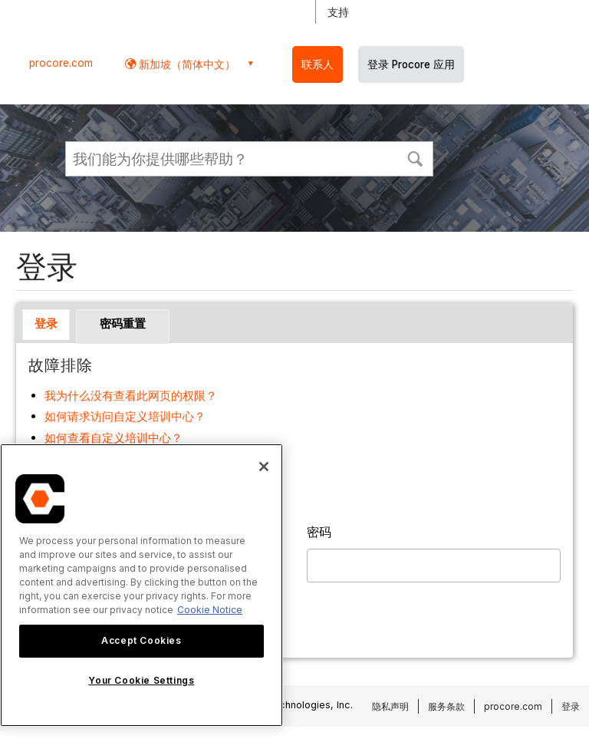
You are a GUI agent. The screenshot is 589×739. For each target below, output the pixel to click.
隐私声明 (390, 706)
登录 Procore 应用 (411, 64)
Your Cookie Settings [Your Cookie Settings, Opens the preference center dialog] (141, 680)
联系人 (317, 64)
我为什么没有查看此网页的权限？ (130, 395)
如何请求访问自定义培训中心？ (125, 416)
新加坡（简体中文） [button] (185, 64)
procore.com (61, 63)
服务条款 (446, 706)
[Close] (264, 466)
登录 (46, 323)
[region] (141, 585)
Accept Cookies (141, 640)
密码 (319, 531)
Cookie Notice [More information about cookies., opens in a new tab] (209, 609)
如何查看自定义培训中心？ (113, 438)
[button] (415, 157)
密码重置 (123, 323)
